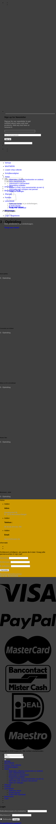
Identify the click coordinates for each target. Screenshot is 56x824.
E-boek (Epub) (14, 206)
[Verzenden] (5, 183)
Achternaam (5, 562)
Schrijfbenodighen (12, 173)
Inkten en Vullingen (16, 191)
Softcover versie (15, 204)
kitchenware (9, 210)
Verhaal (8, 163)
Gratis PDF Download (17, 208)
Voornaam (4, 558)
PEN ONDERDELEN (17, 181)
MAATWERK (10, 166)
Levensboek (9, 201)
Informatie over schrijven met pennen (23, 189)
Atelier (7, 177)
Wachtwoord (6, 815)
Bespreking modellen (17, 185)
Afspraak (8, 194)
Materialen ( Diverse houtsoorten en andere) (26, 179)
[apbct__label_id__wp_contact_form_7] (18, 143)
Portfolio (8, 197)
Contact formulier (11, 546)
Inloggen (16, 819)
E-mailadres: (5, 566)
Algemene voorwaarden (13, 548)
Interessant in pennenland (19, 183)
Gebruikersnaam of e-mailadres (13, 811)
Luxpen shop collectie (13, 170)
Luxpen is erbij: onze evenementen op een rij (26, 187)
